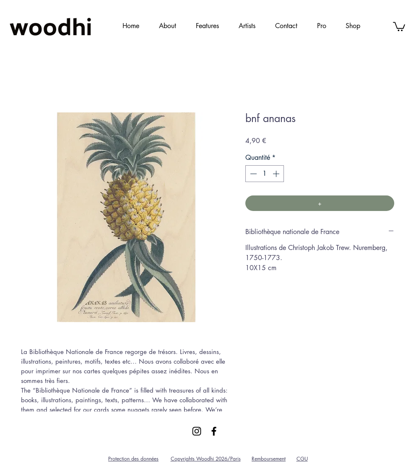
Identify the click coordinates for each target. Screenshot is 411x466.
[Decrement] (252, 174)
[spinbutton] (264, 174)
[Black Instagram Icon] (197, 431)
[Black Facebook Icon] (214, 431)
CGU (302, 458)
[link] (399, 26)
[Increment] (277, 174)
